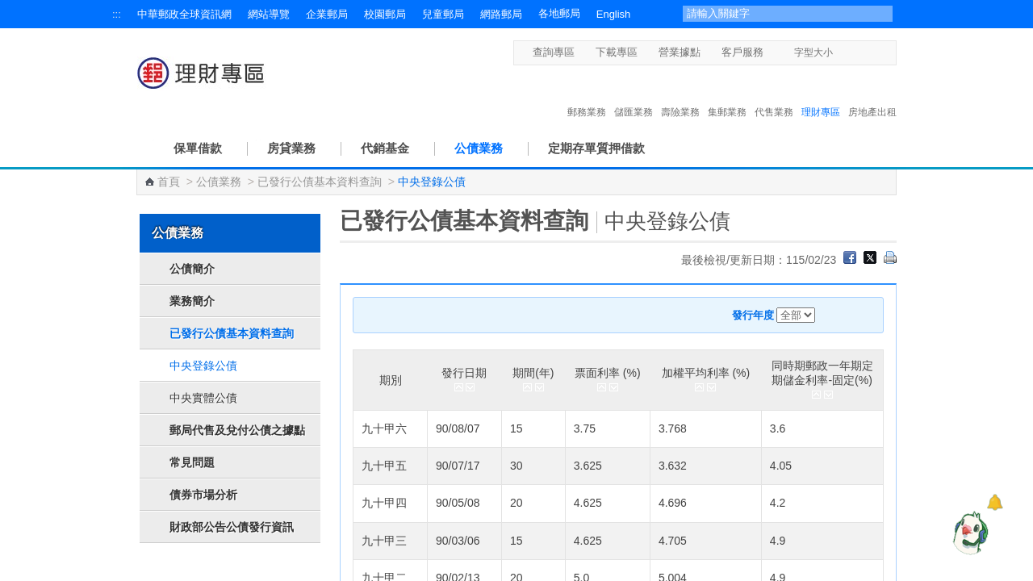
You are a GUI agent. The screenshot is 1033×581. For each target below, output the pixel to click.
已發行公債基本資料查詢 (319, 181)
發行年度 (753, 315)
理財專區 (820, 95)
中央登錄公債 (203, 365)
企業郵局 (327, 14)
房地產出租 (872, 95)
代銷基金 (385, 148)
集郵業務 (727, 95)
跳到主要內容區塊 (8, 8)
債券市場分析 (203, 494)
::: (116, 14)
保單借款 (198, 148)
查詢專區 (554, 52)
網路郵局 (501, 14)
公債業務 (478, 148)
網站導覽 (269, 14)
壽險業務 (680, 95)
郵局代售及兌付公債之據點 (237, 430)
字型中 (858, 52)
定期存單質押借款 (596, 148)
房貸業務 (291, 148)
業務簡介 (192, 301)
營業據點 (680, 52)
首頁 (168, 181)
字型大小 (813, 52)
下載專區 (617, 52)
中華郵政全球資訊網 (184, 14)
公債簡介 (192, 268)
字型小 (843, 52)
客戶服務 (742, 52)
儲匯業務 (633, 95)
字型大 (874, 52)
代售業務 (774, 95)
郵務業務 (586, 95)
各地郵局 (559, 13)
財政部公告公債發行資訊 (231, 526)
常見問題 (192, 462)
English (613, 14)
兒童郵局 (443, 14)
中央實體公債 (203, 397)
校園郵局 (385, 14)
